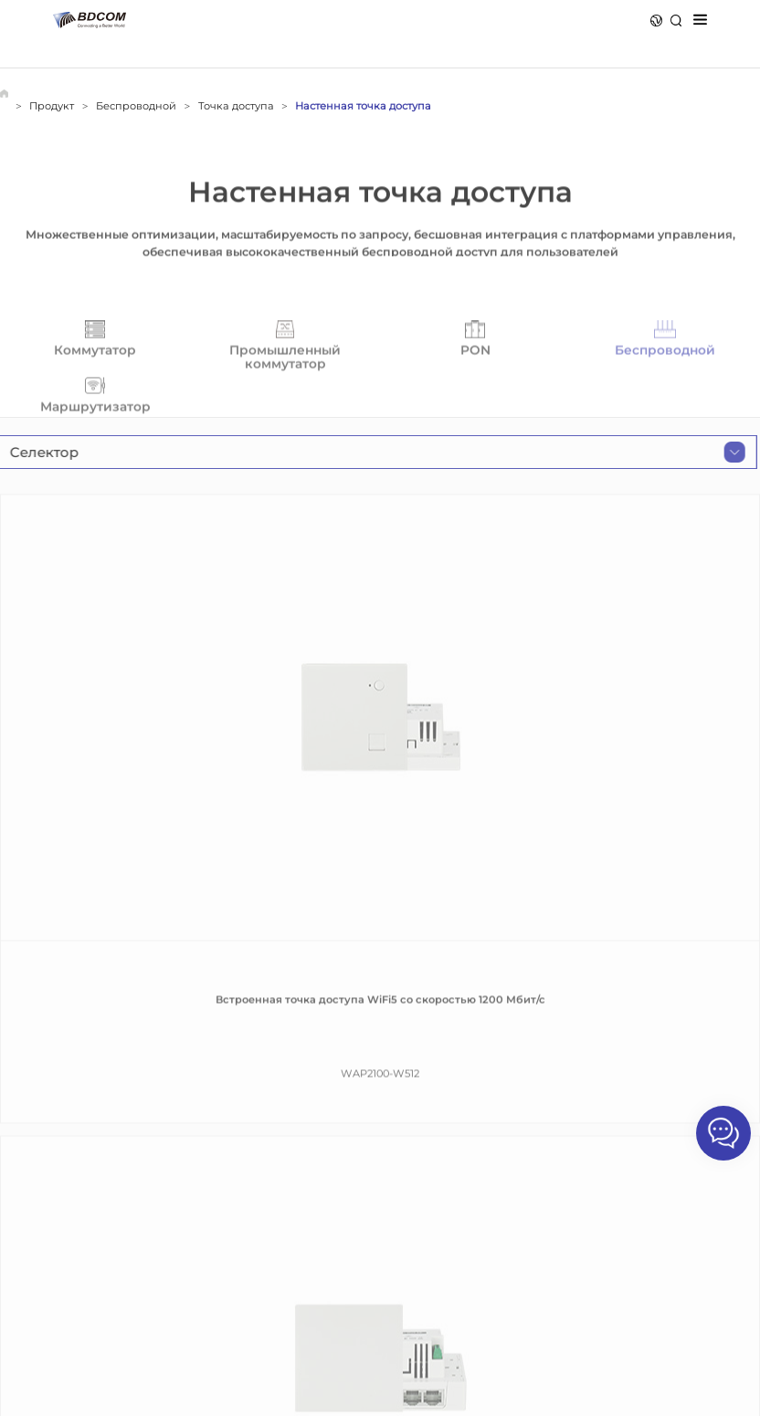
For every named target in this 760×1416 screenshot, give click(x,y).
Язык (656, 20)
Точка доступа (236, 105)
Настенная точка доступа (363, 105)
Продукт (51, 105)
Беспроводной (136, 105)
